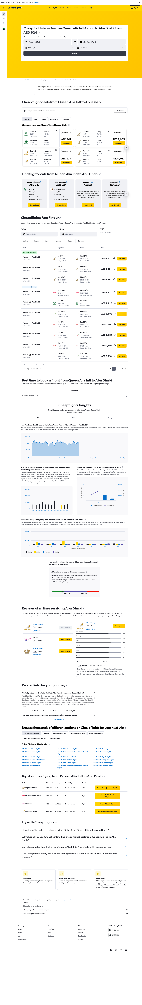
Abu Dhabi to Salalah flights (31, 756)
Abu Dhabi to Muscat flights (31, 762)
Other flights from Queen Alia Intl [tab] (35, 738)
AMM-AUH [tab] (74, 390)
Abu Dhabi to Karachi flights (67, 756)
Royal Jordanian (38, 648)
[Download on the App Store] (114, 937)
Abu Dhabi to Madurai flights (67, 759)
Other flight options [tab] (96, 733)
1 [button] (113, 369)
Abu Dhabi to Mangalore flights (103, 759)
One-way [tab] (66, 119)
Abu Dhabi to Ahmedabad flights (33, 759)
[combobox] (27, 37)
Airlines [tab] (74, 418)
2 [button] (117, 369)
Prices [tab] (39, 418)
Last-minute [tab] (54, 119)
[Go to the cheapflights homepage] (15, 8)
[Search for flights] (3, 14)
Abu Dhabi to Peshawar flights (103, 762)
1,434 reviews (38, 630)
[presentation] (39, 33)
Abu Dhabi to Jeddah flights (102, 751)
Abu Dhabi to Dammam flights (103, 765)
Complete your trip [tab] (59, 733)
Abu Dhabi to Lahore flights (66, 762)
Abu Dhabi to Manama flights (67, 748)
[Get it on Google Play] (114, 932)
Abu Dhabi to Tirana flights (31, 748)
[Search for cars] (3, 19)
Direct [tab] (44, 119)
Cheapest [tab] (27, 119)
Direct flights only (65, 37)
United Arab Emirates (32, 80)
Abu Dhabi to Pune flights (101, 748)
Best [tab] (35, 119)
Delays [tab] (110, 418)
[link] (34, 205)
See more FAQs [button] (59, 719)
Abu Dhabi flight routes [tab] (31, 733)
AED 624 (30, 32)
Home (22, 80)
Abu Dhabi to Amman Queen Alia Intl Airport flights (72, 766)
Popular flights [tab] (55, 738)
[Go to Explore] (3, 23)
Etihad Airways (38, 624)
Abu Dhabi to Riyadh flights (102, 756)
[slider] (129, 235)
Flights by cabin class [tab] (78, 733)
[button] (139, 2)
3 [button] (122, 369)
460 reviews (37, 654)
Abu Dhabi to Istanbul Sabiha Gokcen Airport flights (72, 752)
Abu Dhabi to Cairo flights (31, 765)
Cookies (36, 2)
